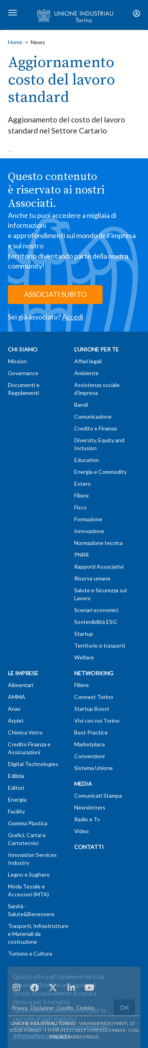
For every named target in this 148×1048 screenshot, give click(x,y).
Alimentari (20, 685)
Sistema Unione (93, 767)
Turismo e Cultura (30, 953)
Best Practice (91, 732)
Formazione (88, 519)
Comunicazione (93, 416)
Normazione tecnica (98, 542)
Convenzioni (89, 756)
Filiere (81, 495)
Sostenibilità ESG (95, 621)
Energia (17, 799)
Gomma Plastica (27, 823)
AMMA (16, 696)
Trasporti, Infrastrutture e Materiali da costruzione (38, 933)
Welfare (84, 657)
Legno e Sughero (29, 874)
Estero (82, 483)
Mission (17, 361)
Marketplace (89, 744)
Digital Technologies (33, 764)
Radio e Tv (87, 819)
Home (15, 42)
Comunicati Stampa (98, 795)
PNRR (81, 554)
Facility (16, 811)
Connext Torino (93, 696)
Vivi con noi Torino (97, 720)
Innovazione (89, 531)
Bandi (81, 404)
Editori (16, 787)
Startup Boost (91, 708)
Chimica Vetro (25, 732)
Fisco (80, 507)
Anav (14, 708)
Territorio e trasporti (99, 645)
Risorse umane (92, 578)
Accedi (72, 316)
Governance (23, 373)
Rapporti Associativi (99, 566)
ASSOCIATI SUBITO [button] (55, 294)
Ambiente (86, 373)
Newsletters (89, 807)
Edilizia (16, 775)
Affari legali (88, 361)
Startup (83, 633)
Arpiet (16, 720)
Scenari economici (96, 610)
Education (86, 459)
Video (81, 831)
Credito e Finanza (95, 428)
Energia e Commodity (100, 471)
